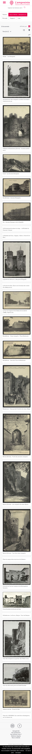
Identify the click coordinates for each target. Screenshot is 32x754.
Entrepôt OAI (16, 731)
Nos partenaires (16, 732)
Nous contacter (16, 737)
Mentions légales (16, 736)
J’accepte (18, 752)
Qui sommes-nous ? (16, 734)
